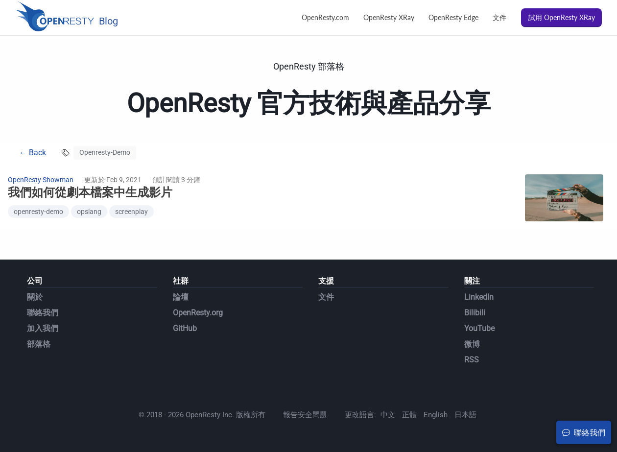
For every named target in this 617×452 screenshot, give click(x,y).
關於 (35, 297)
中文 (387, 414)
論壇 (181, 297)
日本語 (465, 414)
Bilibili (474, 312)
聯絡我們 (42, 312)
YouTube (479, 328)
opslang (89, 211)
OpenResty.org (198, 312)
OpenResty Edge (453, 17)
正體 (409, 414)
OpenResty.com (325, 17)
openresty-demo (38, 211)
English (436, 414)
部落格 (38, 344)
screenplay (131, 211)
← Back (32, 152)
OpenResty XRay (388, 17)
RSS (471, 359)
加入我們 (42, 328)
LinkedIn (479, 297)
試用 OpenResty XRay (561, 17)
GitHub (185, 328)
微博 (472, 344)
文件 (499, 17)
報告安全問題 (305, 414)
